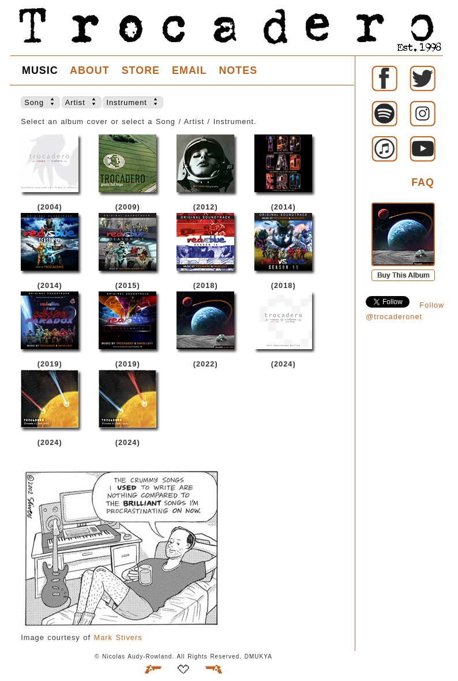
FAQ (422, 182)
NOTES (238, 70)
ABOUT (90, 70)
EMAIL (189, 70)
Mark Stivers (118, 637)
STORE (141, 70)
